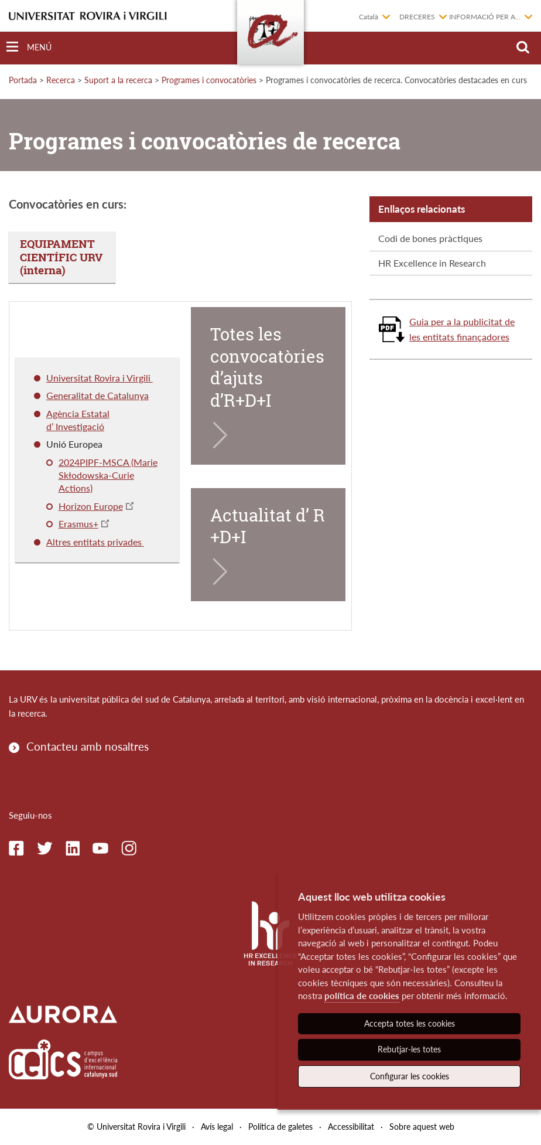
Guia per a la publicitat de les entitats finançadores (462, 329)
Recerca (60, 80)
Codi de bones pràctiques (430, 238)
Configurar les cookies (409, 1076)
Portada (23, 80)
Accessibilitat (351, 1127)
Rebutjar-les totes (409, 1049)
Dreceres (417, 16)
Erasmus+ (78, 523)
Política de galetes (280, 1127)
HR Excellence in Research (432, 262)
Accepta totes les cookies (409, 1023)
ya (144, 395)
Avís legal (217, 1127)
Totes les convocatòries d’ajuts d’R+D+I (267, 367)
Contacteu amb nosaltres (87, 746)
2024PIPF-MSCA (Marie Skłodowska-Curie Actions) (108, 475)
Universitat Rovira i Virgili (99, 377)
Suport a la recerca (118, 80)
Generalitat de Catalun (92, 395)
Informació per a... (485, 16)
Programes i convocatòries (209, 80)
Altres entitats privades (95, 541)
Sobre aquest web (421, 1127)
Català (368, 16)
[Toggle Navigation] (29, 47)
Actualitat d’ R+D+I (267, 526)
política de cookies (361, 995)
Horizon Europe (91, 506)
